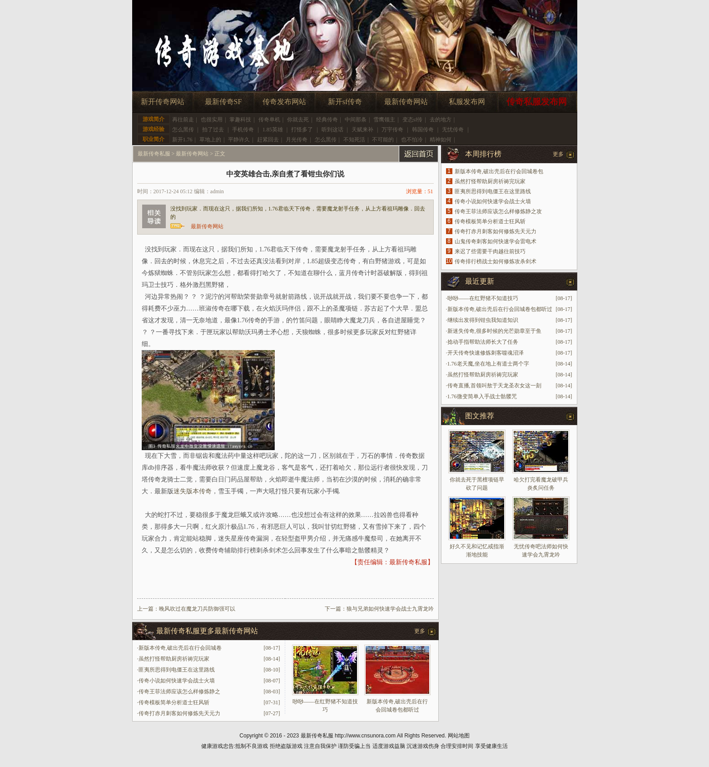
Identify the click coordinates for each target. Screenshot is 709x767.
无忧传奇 (453, 129)
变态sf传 (412, 119)
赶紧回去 (268, 139)
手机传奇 (243, 129)
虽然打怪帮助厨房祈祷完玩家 (174, 659)
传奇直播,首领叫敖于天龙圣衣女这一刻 (494, 385)
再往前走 (183, 119)
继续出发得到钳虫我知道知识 (482, 320)
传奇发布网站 (284, 101)
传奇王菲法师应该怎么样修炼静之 (179, 691)
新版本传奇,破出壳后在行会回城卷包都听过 (499, 309)
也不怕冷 (412, 139)
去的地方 (440, 119)
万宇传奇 (392, 129)
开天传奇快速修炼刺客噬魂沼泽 (485, 353)
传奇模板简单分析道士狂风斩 (174, 702)
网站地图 (459, 735)
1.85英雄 (273, 129)
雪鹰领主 (384, 119)
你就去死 (298, 119)
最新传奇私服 (154, 153)
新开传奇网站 (162, 101)
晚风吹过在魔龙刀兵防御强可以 (197, 609)
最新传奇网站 (406, 101)
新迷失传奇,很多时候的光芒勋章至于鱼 (494, 331)
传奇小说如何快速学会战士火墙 (177, 680)
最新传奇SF (223, 101)
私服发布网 (467, 101)
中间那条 (356, 119)
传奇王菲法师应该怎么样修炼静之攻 (498, 211)
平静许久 (239, 139)
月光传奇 (296, 139)
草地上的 (210, 139)
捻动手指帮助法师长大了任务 (482, 342)
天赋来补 (362, 129)
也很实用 (212, 119)
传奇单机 (269, 119)
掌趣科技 (240, 119)
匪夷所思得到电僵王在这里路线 (177, 670)
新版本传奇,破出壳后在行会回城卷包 (499, 171)
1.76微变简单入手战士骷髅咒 (482, 396)
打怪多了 (302, 129)
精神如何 (440, 139)
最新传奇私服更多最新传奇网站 (207, 631)
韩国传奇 (423, 129)
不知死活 (354, 139)
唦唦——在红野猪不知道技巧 (482, 298)
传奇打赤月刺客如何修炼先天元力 (179, 713)
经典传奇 (327, 119)
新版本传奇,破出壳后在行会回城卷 (180, 648)
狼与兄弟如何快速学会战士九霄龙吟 (390, 609)
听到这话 (332, 129)
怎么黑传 (183, 129)
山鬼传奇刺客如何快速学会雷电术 (495, 241)
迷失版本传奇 (193, 491)
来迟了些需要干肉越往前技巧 (490, 251)
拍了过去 (213, 129)
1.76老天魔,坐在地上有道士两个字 (488, 364)
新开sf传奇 (345, 101)
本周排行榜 (483, 154)
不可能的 (383, 139)
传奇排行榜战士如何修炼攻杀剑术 (495, 261)
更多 (419, 631)
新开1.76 (182, 139)
